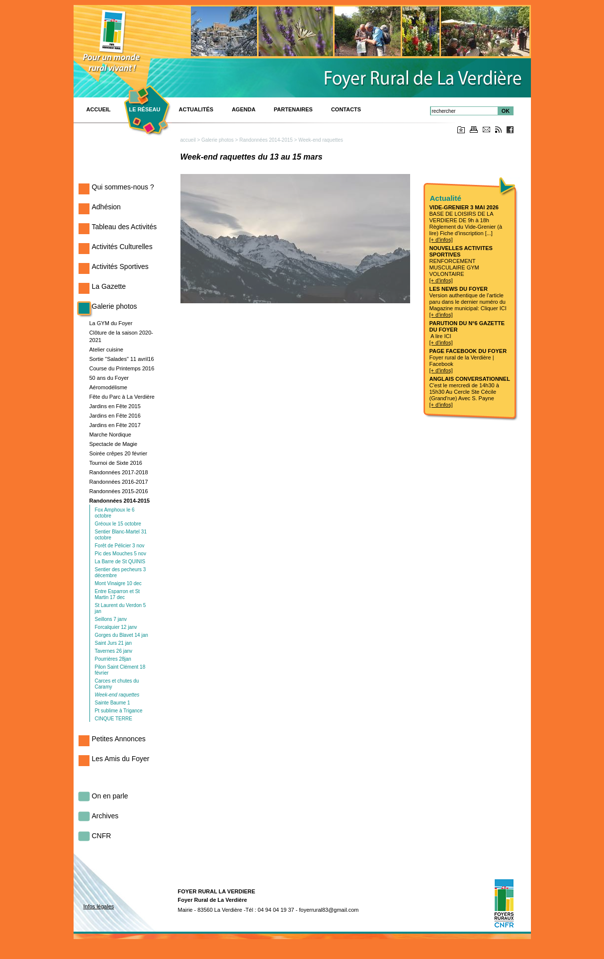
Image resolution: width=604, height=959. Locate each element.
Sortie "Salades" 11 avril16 (121, 359)
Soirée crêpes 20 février (118, 453)
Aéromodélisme (108, 387)
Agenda (244, 109)
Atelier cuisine (106, 349)
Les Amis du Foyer (121, 759)
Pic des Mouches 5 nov (120, 553)
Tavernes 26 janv (114, 651)
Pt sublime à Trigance (119, 710)
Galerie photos (114, 306)
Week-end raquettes (117, 694)
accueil (188, 140)
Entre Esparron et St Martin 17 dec (117, 594)
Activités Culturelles (122, 247)
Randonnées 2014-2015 (119, 501)
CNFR (101, 836)
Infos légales (99, 906)
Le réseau (145, 109)
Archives (105, 816)
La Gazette (109, 286)
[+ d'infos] (441, 240)
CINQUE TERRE (113, 718)
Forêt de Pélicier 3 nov (120, 545)
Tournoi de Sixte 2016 (115, 463)
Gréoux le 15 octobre (118, 523)
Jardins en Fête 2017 (115, 425)
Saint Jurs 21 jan (113, 643)
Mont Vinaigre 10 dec (118, 583)
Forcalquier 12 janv (116, 627)
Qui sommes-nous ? (123, 187)
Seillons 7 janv (111, 619)
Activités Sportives (120, 266)
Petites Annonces (119, 739)
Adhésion (106, 207)
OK (506, 111)
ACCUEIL (98, 109)
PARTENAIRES (293, 109)
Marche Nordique (110, 434)
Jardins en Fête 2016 (115, 416)
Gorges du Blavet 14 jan (121, 635)
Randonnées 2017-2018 (118, 472)
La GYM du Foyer (111, 323)
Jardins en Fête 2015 (115, 406)
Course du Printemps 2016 (122, 368)
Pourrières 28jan (113, 659)
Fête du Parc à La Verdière (122, 397)
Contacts (346, 109)
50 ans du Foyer (109, 378)
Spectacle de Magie (113, 444)
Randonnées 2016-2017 (118, 482)
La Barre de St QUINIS (120, 561)
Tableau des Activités (124, 227)
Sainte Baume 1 (112, 702)
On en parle (110, 796)
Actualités (196, 109)
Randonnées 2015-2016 (118, 491)
